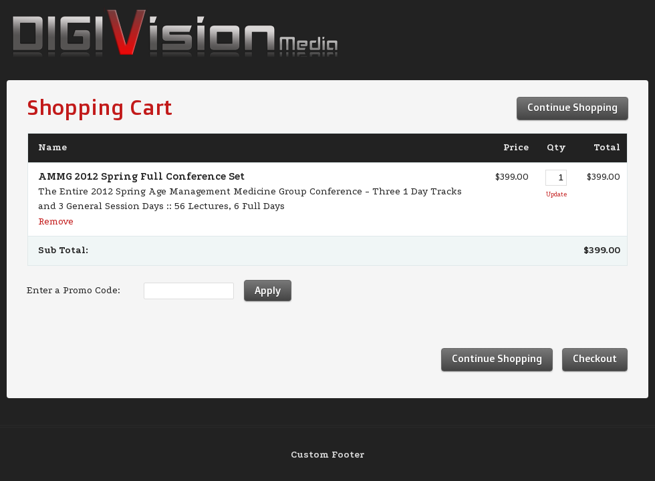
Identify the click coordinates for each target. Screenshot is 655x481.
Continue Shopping (572, 107)
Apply (268, 290)
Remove (56, 221)
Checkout (595, 358)
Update (556, 194)
